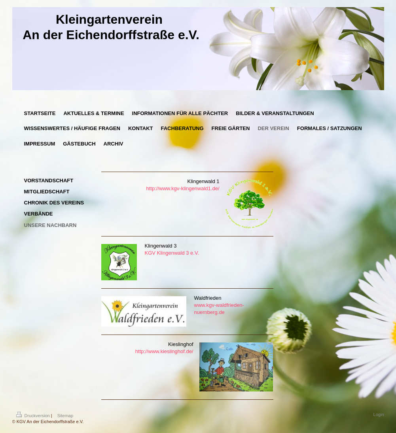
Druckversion (33, 415)
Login (378, 414)
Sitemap (65, 415)
